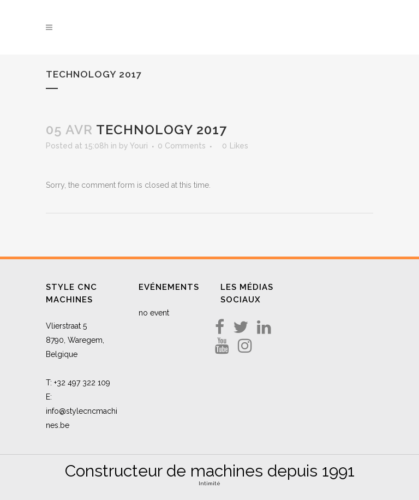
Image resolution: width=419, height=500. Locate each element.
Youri (139, 145)
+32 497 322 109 (82, 382)
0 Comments (182, 145)
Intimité (209, 483)
